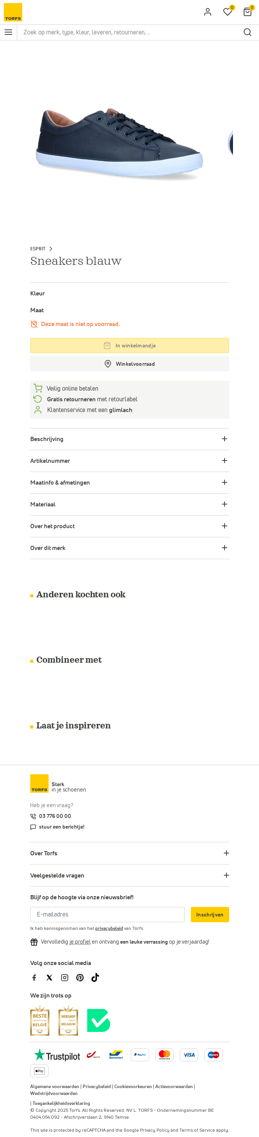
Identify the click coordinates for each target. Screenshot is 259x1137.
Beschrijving (47, 439)
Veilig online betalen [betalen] (72, 389)
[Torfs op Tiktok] (98, 977)
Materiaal (42, 504)
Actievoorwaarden (174, 1087)
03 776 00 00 (55, 816)
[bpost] (92, 1054)
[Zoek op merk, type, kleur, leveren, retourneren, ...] (128, 32)
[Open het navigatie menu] (8, 32)
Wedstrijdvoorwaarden (54, 1094)
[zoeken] (247, 32)
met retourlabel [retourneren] (92, 399)
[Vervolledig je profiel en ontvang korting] (80, 942)
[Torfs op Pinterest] (83, 977)
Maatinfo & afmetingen (60, 483)
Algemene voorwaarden (54, 1087)
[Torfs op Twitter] (53, 977)
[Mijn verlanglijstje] (227, 12)
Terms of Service (197, 1130)
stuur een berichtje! (62, 827)
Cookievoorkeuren (133, 1087)
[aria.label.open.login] (207, 12)
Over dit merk (47, 548)
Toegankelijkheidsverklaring (61, 1103)
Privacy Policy (154, 1130)
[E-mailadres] (107, 914)
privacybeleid (109, 928)
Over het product (52, 526)
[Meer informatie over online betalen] (116, 1054)
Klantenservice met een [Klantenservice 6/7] (89, 410)
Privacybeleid (97, 1087)
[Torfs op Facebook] (38, 977)
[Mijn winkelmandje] (247, 12)
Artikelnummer (50, 461)
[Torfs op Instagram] (68, 977)
